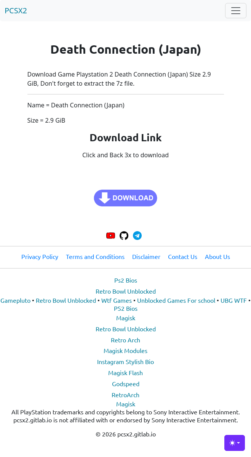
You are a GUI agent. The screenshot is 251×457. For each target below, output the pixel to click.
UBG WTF (234, 300)
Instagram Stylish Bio (125, 361)
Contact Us (182, 256)
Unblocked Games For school (176, 300)
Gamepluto (15, 300)
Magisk (125, 317)
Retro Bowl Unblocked (126, 291)
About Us (217, 256)
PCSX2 (16, 10)
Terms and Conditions (95, 256)
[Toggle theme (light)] (234, 443)
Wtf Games (116, 300)
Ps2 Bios (125, 280)
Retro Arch (125, 340)
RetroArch (125, 394)
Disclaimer (146, 256)
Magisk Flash (125, 372)
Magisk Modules (125, 350)
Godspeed (125, 383)
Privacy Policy (39, 256)
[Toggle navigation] (235, 10)
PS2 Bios (125, 308)
